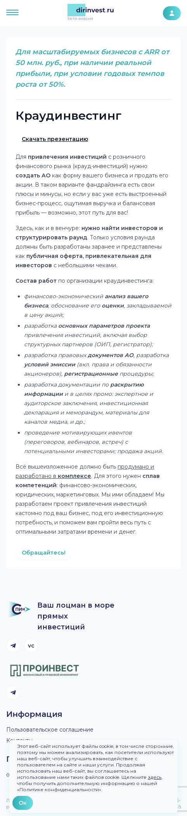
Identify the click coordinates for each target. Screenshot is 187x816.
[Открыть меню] (12, 13)
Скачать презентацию (55, 139)
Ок (23, 802)
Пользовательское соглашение (50, 729)
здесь (154, 777)
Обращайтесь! (44, 552)
